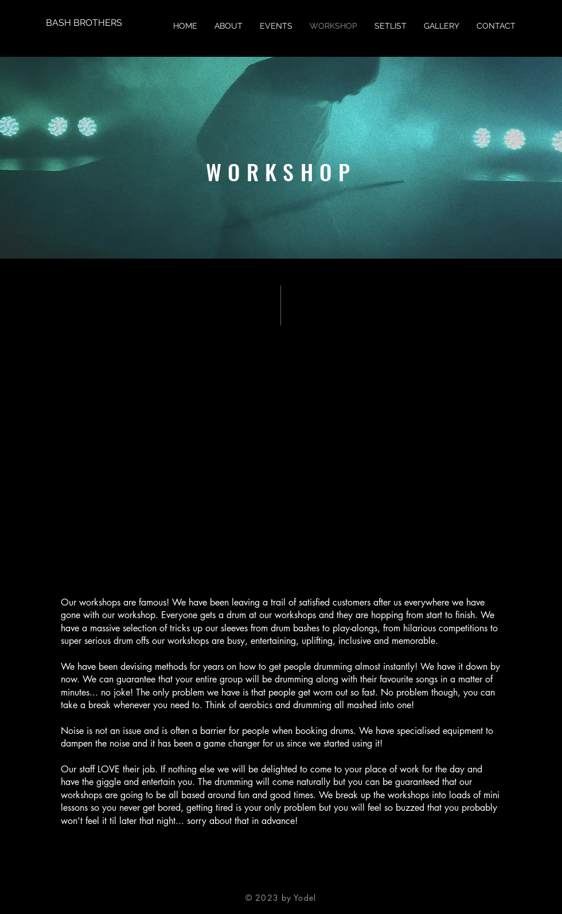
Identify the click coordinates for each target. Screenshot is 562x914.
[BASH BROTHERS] (84, 22)
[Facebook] (262, 882)
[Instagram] (299, 882)
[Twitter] (281, 882)
